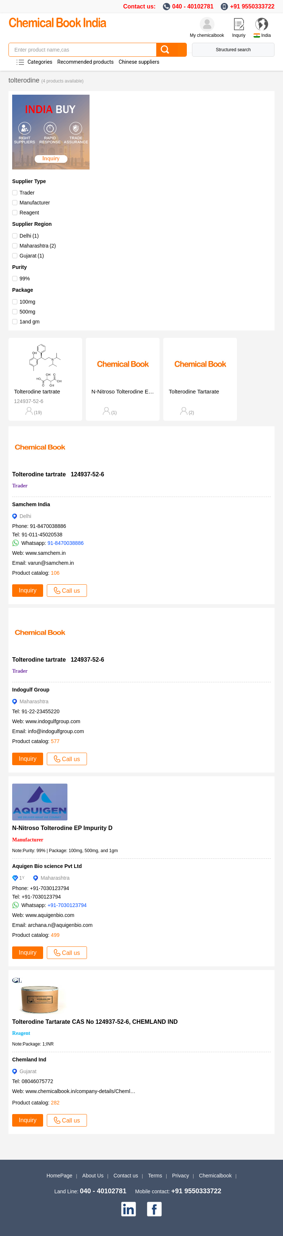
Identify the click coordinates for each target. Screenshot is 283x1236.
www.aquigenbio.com (49, 915)
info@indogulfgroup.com (56, 731)
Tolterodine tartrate (37, 391)
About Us (93, 1176)
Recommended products (85, 62)
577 (55, 741)
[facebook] (154, 1209)
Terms (155, 1176)
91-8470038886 (66, 543)
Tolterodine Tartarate (194, 391)
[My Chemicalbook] (207, 24)
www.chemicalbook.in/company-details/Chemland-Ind (86, 1091)
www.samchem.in (45, 553)
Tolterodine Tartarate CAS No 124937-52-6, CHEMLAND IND (97, 1022)
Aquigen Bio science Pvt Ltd (47, 866)
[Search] (171, 49)
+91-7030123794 (67, 905)
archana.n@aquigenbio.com (60, 925)
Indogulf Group (30, 690)
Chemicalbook (215, 1176)
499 (55, 935)
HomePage (59, 1176)
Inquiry (27, 590)
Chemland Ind (29, 1059)
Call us (67, 590)
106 (55, 573)
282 (55, 1103)
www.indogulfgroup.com (52, 721)
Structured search (233, 49)
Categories (40, 62)
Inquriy (238, 35)
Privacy (180, 1176)
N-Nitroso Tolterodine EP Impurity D (122, 391)
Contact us (125, 1176)
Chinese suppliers (139, 62)
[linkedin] (128, 1209)
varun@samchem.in (51, 563)
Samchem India (31, 504)
